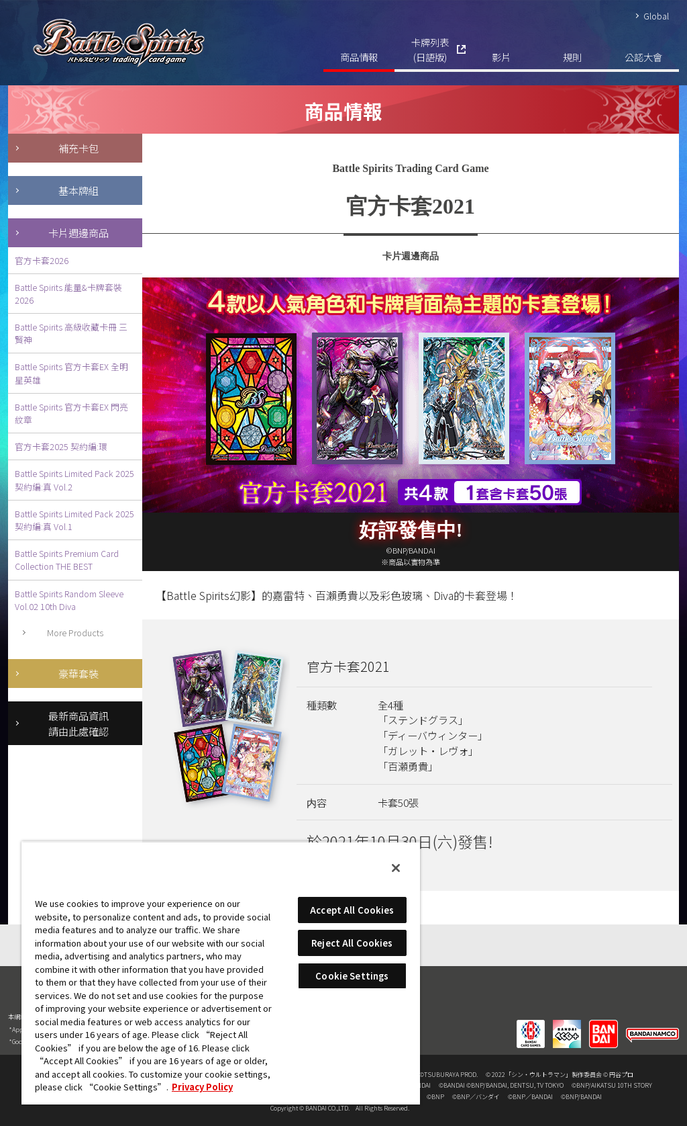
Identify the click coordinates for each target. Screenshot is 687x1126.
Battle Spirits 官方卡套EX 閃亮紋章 (71, 413)
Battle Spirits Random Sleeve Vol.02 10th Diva (69, 600)
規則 (572, 57)
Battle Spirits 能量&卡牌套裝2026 (68, 293)
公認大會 (643, 57)
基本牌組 (78, 190)
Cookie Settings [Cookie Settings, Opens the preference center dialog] (351, 975)
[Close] (396, 868)
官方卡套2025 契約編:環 (61, 446)
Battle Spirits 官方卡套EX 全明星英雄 (71, 373)
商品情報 (359, 57)
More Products (75, 632)
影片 (501, 57)
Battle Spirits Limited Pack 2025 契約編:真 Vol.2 (74, 479)
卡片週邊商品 (78, 232)
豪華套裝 (78, 673)
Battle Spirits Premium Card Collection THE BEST (67, 559)
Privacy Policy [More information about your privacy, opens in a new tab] (202, 1086)
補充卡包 (78, 147)
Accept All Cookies (352, 910)
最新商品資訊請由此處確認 (78, 723)
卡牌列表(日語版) (430, 49)
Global (656, 15)
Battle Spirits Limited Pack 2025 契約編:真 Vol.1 (74, 520)
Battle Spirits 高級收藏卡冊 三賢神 (71, 333)
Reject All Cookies (351, 943)
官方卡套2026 (41, 260)
